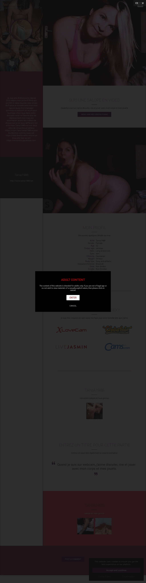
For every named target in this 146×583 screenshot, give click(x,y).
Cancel (73, 306)
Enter (73, 297)
